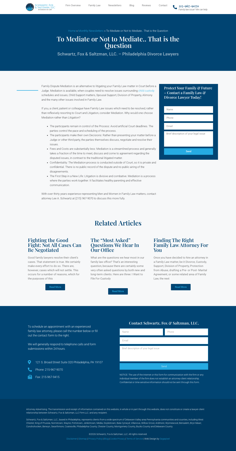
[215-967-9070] (175, 7)
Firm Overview (73, 5)
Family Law (94, 5)
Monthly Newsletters (91, 30)
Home (72, 30)
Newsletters (114, 5)
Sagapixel (165, 438)
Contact (163, 5)
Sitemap (83, 438)
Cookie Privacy (117, 438)
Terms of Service (134, 438)
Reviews (146, 5)
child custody (146, 90)
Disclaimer (72, 438)
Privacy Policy (95, 438)
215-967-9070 (189, 6)
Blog (131, 5)
